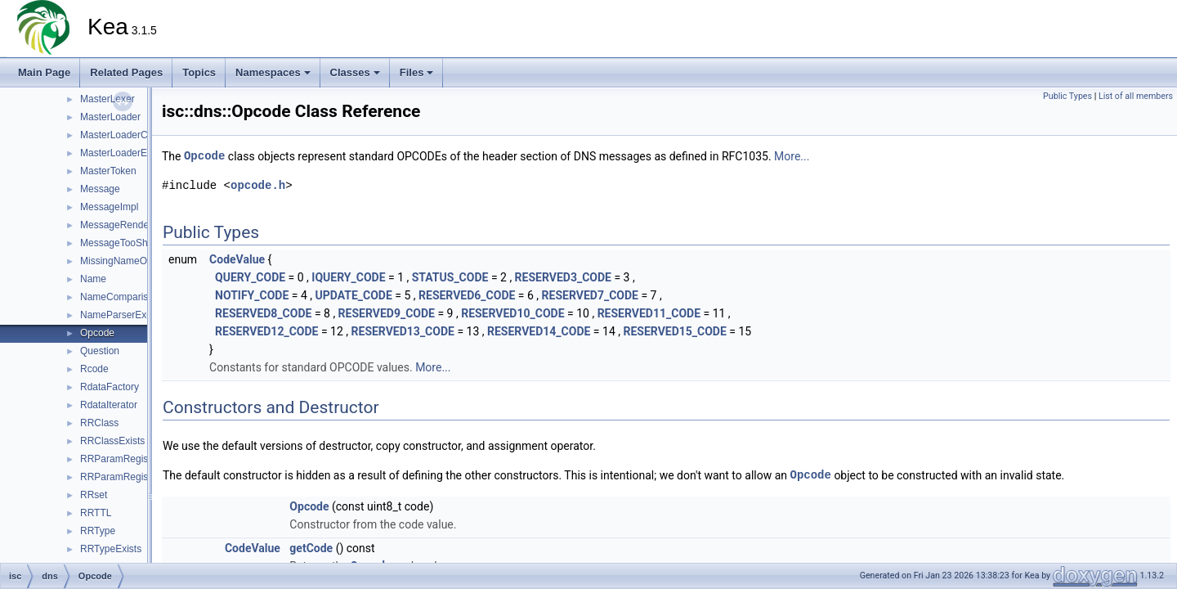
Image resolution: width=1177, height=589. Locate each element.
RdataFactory (109, 387)
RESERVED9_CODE (386, 313)
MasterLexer (107, 99)
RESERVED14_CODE (538, 331)
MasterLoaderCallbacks (131, 135)
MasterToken (108, 171)
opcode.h (257, 185)
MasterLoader (110, 117)
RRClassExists (112, 441)
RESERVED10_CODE (512, 313)
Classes (355, 72)
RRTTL (95, 513)
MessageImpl (109, 207)
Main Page (44, 72)
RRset (93, 495)
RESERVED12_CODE (266, 331)
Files (417, 72)
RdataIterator (108, 405)
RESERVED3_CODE (563, 277)
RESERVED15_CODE (674, 331)
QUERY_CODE (250, 277)
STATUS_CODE (450, 277)
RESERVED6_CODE (466, 295)
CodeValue (237, 259)
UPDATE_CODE (353, 295)
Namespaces (273, 72)
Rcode (94, 369)
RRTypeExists (110, 549)
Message (100, 189)
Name (93, 279)
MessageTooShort (119, 243)
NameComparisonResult (133, 297)
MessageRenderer (120, 225)
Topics (199, 72)
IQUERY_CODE (348, 277)
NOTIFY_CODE (252, 295)
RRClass (99, 423)
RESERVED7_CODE (590, 295)
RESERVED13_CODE (402, 331)
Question (99, 351)
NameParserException (129, 315)
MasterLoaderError (121, 153)
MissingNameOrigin (123, 261)
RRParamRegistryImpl (128, 477)
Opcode (97, 333)
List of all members (1136, 96)
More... (791, 156)
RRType (97, 531)
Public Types (1067, 96)
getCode (311, 548)
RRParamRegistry (119, 459)
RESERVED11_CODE (648, 313)
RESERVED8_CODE (263, 313)
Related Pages (126, 72)
